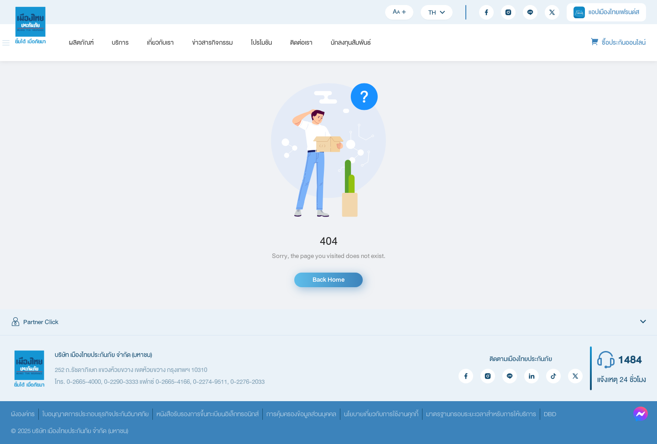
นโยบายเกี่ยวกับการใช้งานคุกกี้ (381, 414)
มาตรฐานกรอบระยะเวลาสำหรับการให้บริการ (481, 414)
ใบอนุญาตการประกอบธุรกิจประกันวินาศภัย (95, 414)
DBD (550, 414)
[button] (328, 322)
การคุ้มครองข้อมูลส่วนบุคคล (301, 414)
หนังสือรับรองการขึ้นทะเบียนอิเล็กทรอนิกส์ (207, 414)
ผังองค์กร (23, 414)
